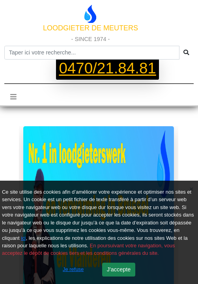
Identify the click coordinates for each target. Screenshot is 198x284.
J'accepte (119, 269)
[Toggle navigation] (13, 96)
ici (23, 238)
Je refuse (73, 269)
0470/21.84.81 (107, 68)
